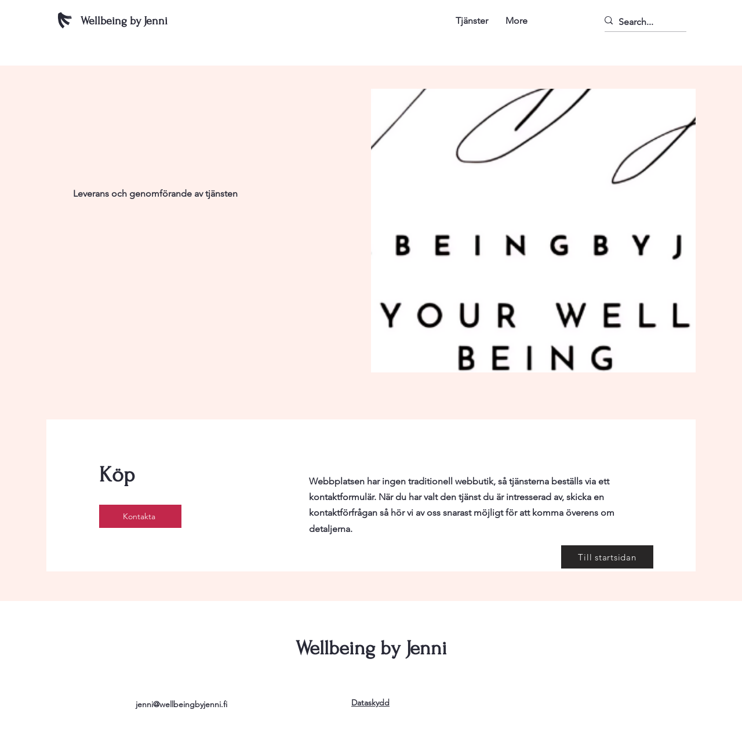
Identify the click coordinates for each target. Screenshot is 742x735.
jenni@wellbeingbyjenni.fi (181, 704)
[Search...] (640, 21)
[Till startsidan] (607, 557)
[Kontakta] (140, 516)
